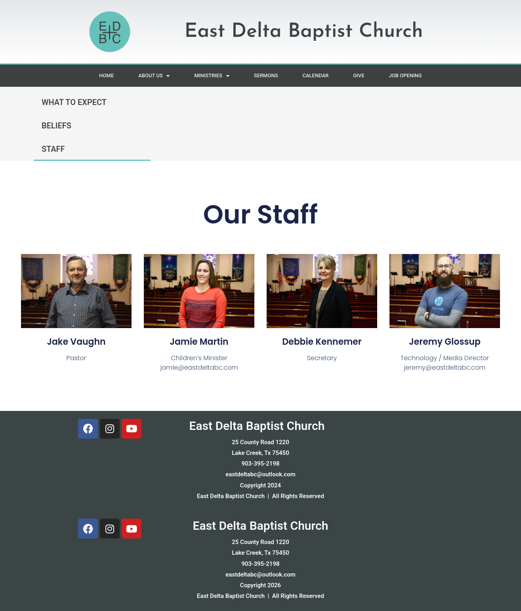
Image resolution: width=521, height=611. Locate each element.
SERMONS (266, 75)
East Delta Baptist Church (256, 426)
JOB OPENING (405, 75)
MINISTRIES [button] (211, 75)
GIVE (358, 75)
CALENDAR (315, 75)
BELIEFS (56, 126)
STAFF (53, 149)
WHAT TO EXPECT (74, 102)
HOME (106, 75)
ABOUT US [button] (154, 75)
